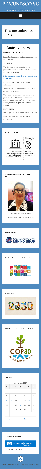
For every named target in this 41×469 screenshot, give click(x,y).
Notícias (21, 53)
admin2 (14, 53)
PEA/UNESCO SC (20, 4)
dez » (26, 419)
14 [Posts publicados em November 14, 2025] (29, 400)
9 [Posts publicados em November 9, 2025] (6, 400)
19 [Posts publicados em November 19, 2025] (20, 405)
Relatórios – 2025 (16, 48)
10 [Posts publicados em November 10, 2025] (11, 400)
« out (8, 419)
